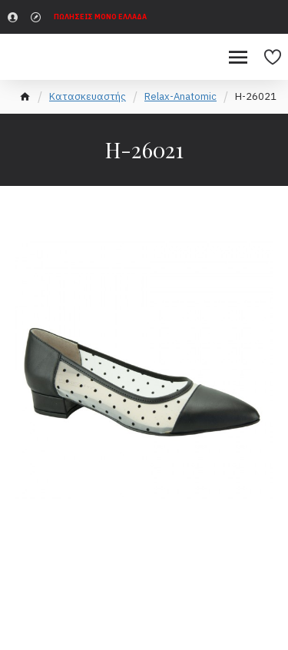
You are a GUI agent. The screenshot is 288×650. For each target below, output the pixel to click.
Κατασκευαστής (87, 96)
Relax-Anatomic (180, 96)
